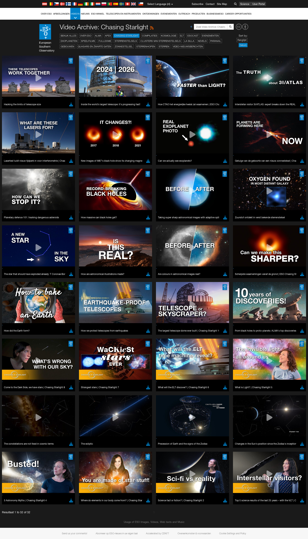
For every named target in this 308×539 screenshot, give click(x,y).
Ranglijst (242, 40)
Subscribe (197, 4)
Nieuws (85, 13)
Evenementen (169, 13)
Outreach (184, 13)
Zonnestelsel (124, 46)
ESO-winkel (97, 13)
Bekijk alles (68, 35)
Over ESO (46, 13)
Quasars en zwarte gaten (94, 46)
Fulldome (105, 41)
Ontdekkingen (150, 13)
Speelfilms (88, 41)
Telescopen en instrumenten (123, 13)
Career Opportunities (238, 13)
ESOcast (192, 35)
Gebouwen (67, 46)
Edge (45, 534)
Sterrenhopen (145, 46)
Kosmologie (168, 35)
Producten (198, 13)
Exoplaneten (69, 41)
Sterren (164, 46)
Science (244, 4)
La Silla (189, 41)
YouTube (39, 459)
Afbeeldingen (61, 13)
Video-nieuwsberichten (188, 46)
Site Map (222, 4)
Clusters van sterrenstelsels (160, 41)
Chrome (47, 531)
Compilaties (149, 35)
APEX (108, 35)
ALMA (98, 35)
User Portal (258, 4)
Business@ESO (215, 13)
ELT (182, 35)
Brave (46, 527)
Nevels (202, 41)
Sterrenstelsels (126, 41)
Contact (210, 4)
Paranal (215, 41)
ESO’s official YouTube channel (123, 459)
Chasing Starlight (126, 35)
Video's (75, 16)
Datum (243, 45)
